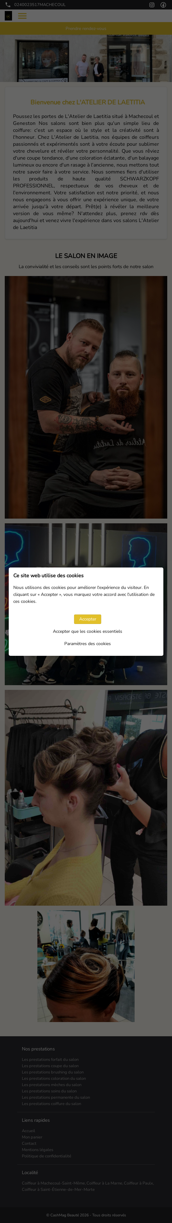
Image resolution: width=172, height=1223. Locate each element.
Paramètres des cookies (87, 644)
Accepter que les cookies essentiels (87, 631)
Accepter (87, 619)
